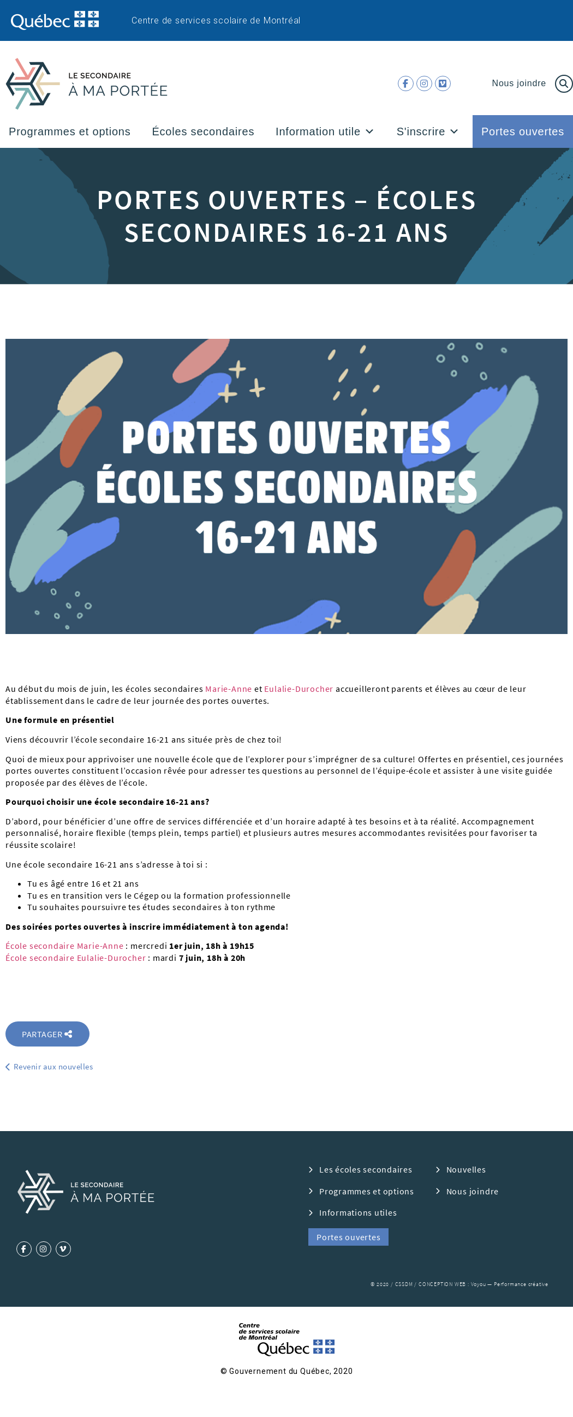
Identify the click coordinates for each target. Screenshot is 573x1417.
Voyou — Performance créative (509, 1284)
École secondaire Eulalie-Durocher (75, 957)
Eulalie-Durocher (298, 688)
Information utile (325, 131)
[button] (369, 131)
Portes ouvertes (522, 131)
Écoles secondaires (203, 131)
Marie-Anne (228, 688)
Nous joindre (519, 83)
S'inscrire (428, 131)
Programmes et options (70, 131)
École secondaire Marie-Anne (64, 945)
